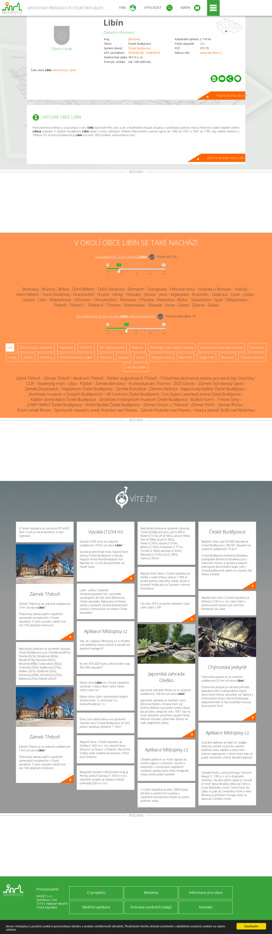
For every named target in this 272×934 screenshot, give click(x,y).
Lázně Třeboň (28, 378)
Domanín (136, 289)
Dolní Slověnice (111, 289)
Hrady (12, 357)
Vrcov (170, 305)
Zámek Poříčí (203, 404)
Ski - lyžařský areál (112, 347)
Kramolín (200, 294)
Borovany (30, 289)
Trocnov (114, 305)
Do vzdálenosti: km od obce (121, 257)
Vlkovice (155, 305)
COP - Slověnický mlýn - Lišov (51, 383)
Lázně (140, 357)
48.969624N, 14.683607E (144, 53)
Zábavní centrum (252, 357)
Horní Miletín (27, 294)
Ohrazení (83, 299)
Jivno (163, 294)
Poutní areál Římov (34, 410)
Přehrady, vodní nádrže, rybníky (171, 347)
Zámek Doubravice (41, 388)
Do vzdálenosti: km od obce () (115, 316)
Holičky (241, 289)
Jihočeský (134, 39)
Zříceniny (46, 357)
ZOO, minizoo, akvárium (35, 347)
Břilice (63, 289)
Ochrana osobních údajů (151, 907)
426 (202, 44)
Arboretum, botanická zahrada (221, 347)
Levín (235, 294)
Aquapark (66, 347)
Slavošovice (60, 70)
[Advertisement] (136, 203)
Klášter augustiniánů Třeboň (132, 378)
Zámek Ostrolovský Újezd (221, 383)
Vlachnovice (134, 305)
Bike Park (185, 357)
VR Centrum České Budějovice (132, 394)
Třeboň (59, 305)
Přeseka (147, 299)
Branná (48, 289)
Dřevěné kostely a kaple (76, 357)
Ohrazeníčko (105, 299)
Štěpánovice (236, 299)
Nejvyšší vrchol (162, 357)
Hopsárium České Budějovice (87, 388)
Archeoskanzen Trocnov (149, 383)
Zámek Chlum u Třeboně (165, 404)
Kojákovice (180, 294)
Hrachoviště (83, 294)
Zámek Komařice (131, 388)
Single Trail (206, 357)
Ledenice (220, 294)
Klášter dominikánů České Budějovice (63, 399)
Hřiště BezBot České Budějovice (112, 404)
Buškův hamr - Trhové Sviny (215, 399)
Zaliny (183, 305)
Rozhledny (257, 347)
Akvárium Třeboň (88, 378)
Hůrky (117, 294)
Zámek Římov (230, 404)
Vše (9, 347)
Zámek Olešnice (163, 388)
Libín (113, 22)
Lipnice (28, 299)
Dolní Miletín (83, 289)
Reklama (151, 892)
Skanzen (137, 347)
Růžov (182, 299)
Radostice (165, 299)
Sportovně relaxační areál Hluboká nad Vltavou (95, 410)
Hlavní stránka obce (230, 95)
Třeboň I (76, 305)
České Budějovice (139, 48)
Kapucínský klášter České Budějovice (213, 388)
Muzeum (227, 357)
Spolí (72, 70)
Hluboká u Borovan (214, 289)
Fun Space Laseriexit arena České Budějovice (201, 394)
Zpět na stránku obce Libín (225, 158)
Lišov (42, 299)
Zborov (198, 305)
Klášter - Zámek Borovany (102, 383)
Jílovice (150, 294)
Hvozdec (133, 294)
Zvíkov (213, 305)
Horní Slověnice (56, 294)
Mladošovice (60, 299)
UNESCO (86, 347)
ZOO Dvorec (184, 383)
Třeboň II (95, 305)
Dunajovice (157, 289)
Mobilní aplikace (96, 907)
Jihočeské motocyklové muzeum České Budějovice (143, 399)
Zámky (28, 357)
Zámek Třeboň (56, 378)
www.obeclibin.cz (211, 53)
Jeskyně (123, 357)
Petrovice (128, 299)
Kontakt (206, 907)
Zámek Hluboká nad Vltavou (166, 410)
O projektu (96, 892)
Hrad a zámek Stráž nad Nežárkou (224, 410)
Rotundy (105, 357)
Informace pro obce (206, 892)
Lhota (248, 294)
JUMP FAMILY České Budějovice (54, 404)
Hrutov (103, 294)
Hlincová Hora (182, 289)
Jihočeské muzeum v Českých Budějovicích (66, 394)
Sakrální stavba (136, 367)
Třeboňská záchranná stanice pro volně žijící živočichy (207, 378)
